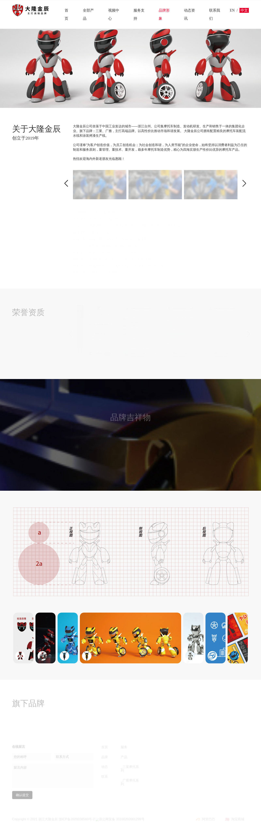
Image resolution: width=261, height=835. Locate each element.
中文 (244, 10)
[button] (66, 183)
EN (232, 10)
